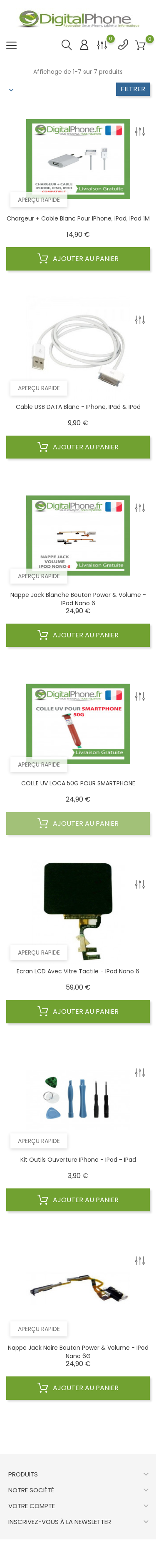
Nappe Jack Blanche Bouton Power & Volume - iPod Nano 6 (78, 599)
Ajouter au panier (78, 258)
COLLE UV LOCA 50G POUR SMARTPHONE (78, 783)
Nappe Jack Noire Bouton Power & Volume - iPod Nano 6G (78, 1351)
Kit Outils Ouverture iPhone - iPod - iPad (78, 1159)
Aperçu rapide (39, 200)
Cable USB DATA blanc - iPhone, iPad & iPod (78, 407)
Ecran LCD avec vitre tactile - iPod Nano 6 (78, 971)
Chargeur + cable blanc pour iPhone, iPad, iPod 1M (78, 218)
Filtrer (133, 89)
